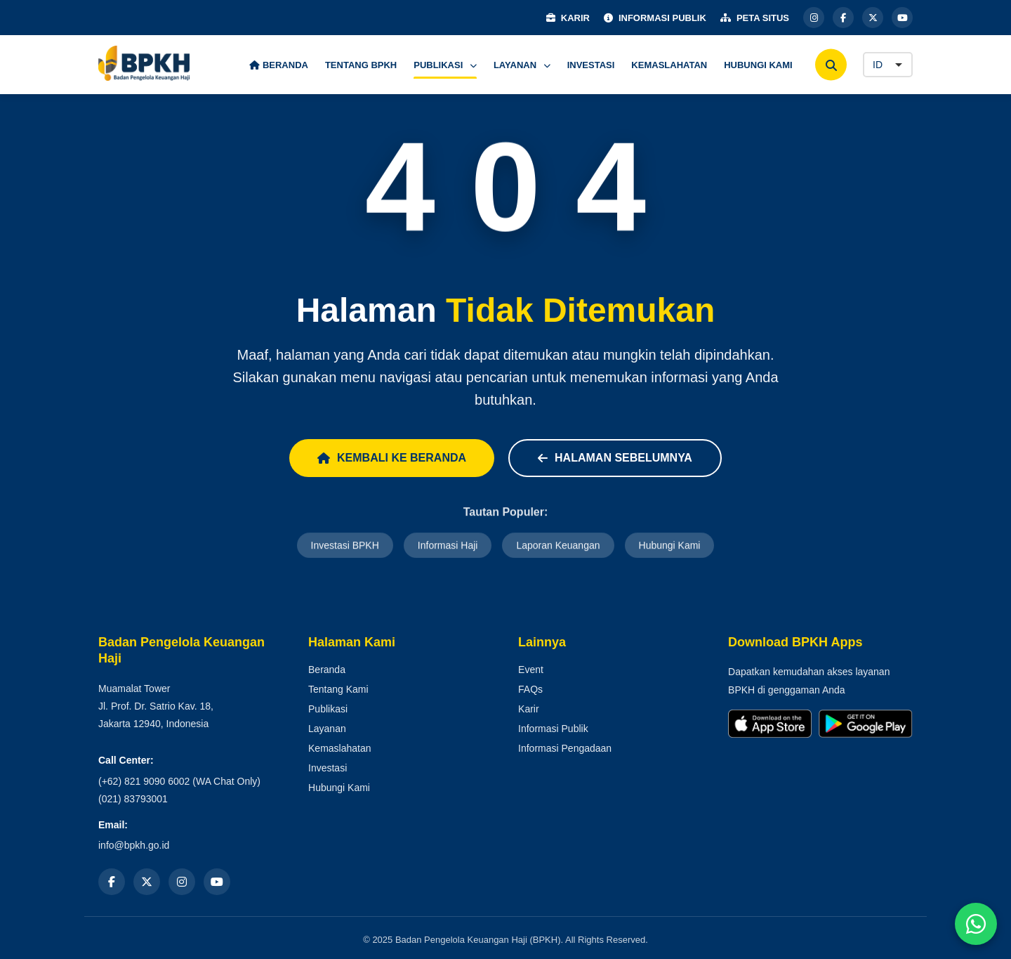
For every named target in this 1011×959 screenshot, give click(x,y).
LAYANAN (522, 65)
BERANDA (278, 65)
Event (530, 669)
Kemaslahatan (339, 748)
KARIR (568, 18)
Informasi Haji (448, 546)
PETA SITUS (754, 18)
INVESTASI (591, 65)
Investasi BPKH (345, 546)
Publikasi (328, 709)
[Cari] (831, 65)
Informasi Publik (553, 728)
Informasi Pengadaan (565, 748)
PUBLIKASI (445, 65)
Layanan (327, 728)
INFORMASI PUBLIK (655, 18)
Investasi (327, 768)
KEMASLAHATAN (669, 65)
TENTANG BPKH (361, 65)
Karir (528, 709)
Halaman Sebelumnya (615, 458)
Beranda (326, 669)
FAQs (530, 689)
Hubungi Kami (670, 546)
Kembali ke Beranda (391, 458)
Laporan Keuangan (558, 546)
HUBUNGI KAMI (758, 65)
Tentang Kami (338, 689)
